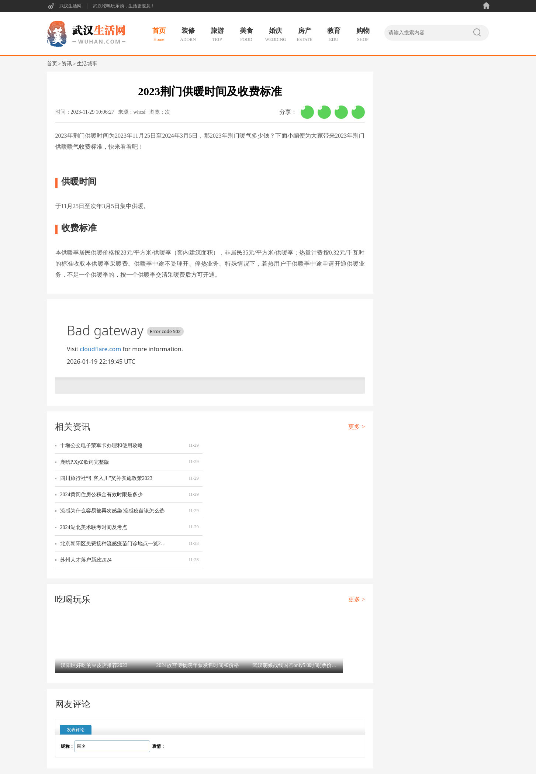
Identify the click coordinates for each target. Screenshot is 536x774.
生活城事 (87, 63)
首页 (52, 63)
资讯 (67, 63)
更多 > (356, 427)
